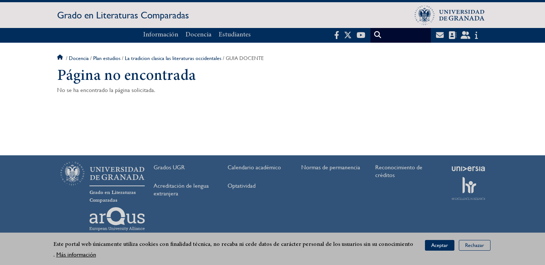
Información (160, 35)
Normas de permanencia (330, 167)
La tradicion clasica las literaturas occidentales (173, 58)
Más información (76, 254)
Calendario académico (254, 167)
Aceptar (439, 245)
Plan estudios (106, 58)
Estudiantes (235, 35)
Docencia (198, 35)
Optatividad (242, 185)
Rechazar (474, 245)
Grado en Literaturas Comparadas (123, 15)
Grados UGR (169, 167)
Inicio (60, 58)
